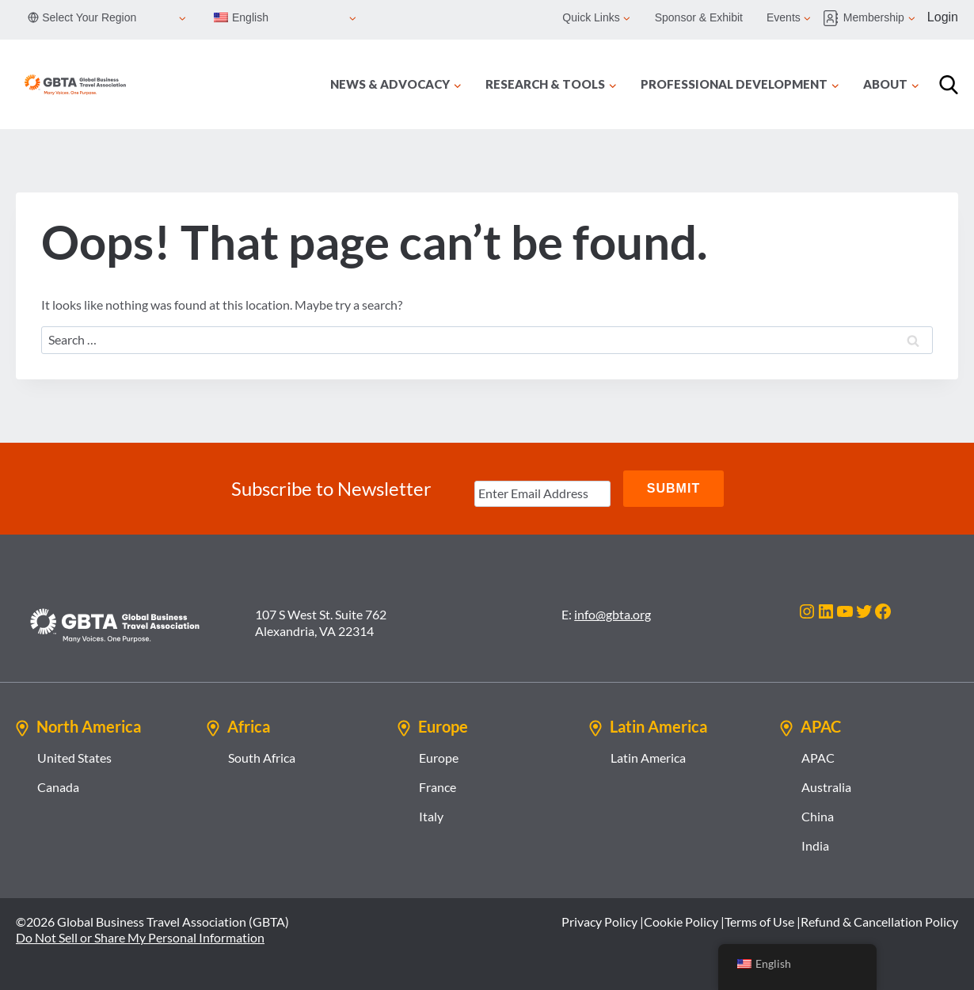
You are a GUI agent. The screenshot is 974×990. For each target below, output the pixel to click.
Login (942, 17)
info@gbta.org (612, 614)
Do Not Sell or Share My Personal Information (140, 937)
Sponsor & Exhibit (699, 17)
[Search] (948, 84)
